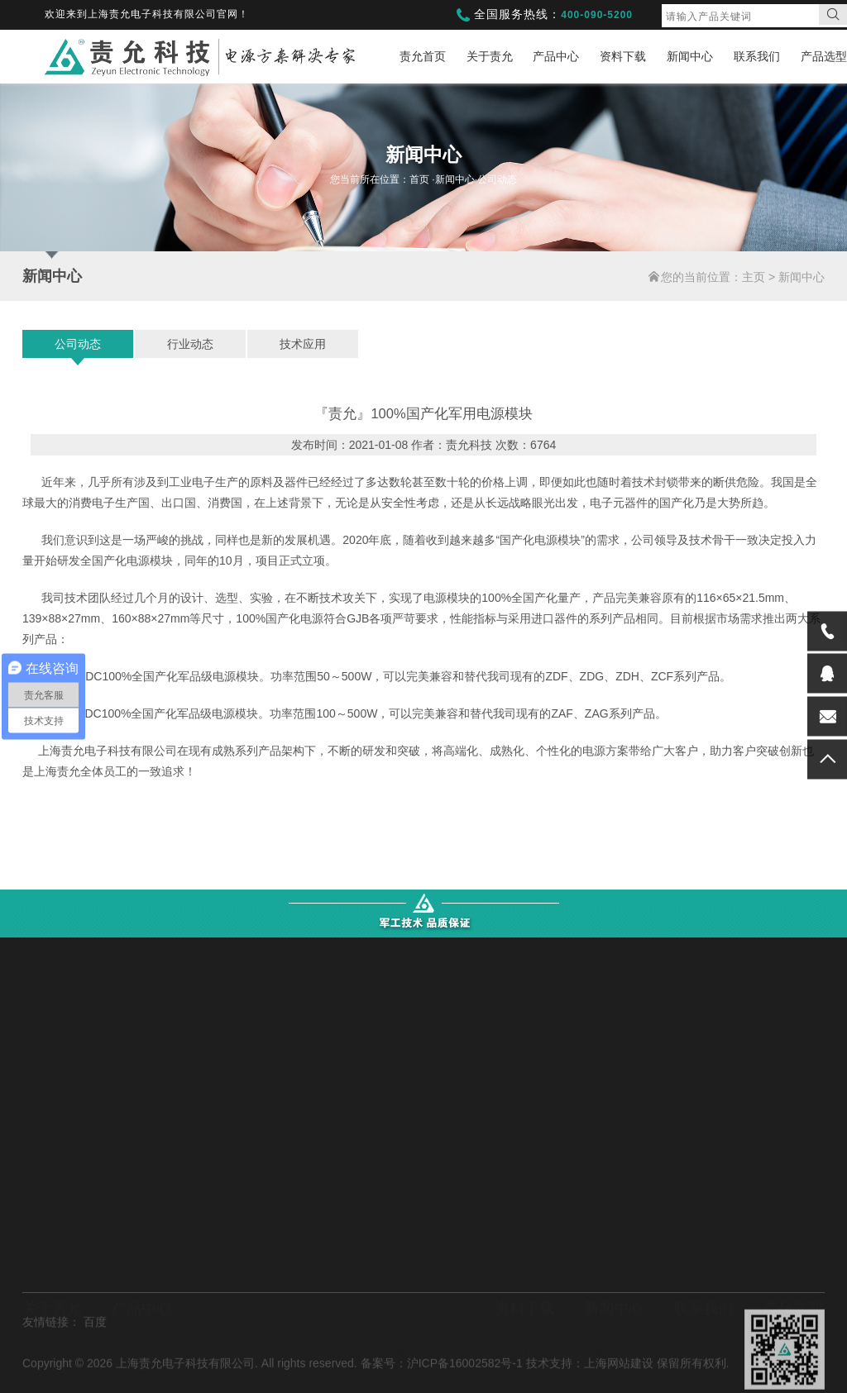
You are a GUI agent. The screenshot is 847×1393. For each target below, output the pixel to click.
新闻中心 (690, 56)
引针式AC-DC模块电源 (359, 1243)
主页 (753, 277)
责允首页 (423, 56)
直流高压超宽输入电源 (358, 1293)
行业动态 (190, 344)
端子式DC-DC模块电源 (359, 1218)
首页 (420, 179)
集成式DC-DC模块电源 (171, 1243)
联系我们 (757, 56)
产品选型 (824, 56)
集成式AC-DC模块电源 (359, 1268)
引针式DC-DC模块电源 (171, 1218)
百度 (95, 1360)
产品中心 (556, 56)
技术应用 (303, 344)
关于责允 (490, 56)
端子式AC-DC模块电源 (170, 1268)
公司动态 (78, 344)
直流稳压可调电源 (346, 1317)
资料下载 (623, 56)
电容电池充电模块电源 (169, 1293)
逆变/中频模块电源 (160, 1317)
